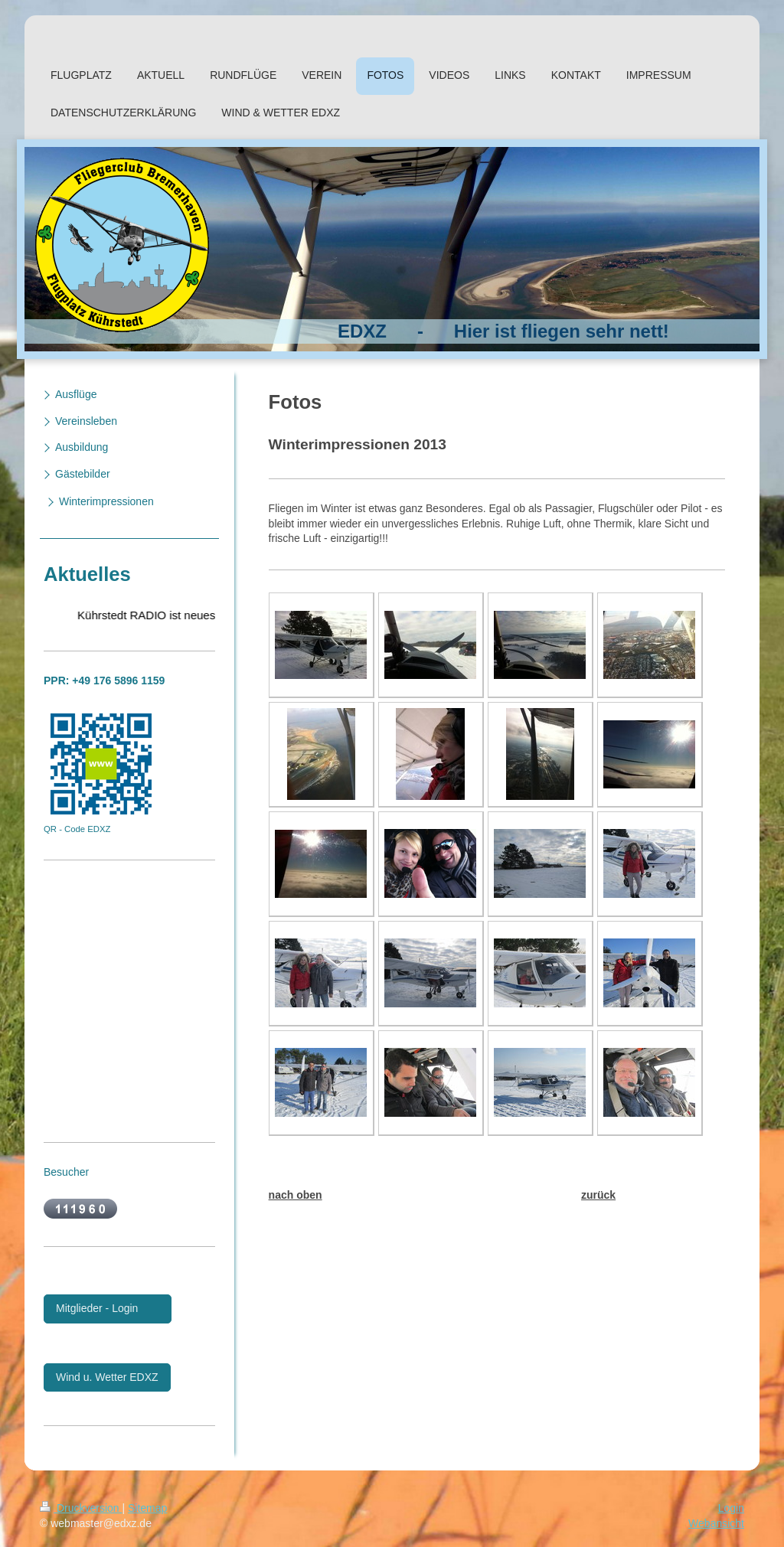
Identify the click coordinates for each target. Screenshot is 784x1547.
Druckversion (81, 1508)
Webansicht (716, 1523)
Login (731, 1508)
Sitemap (147, 1508)
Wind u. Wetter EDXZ (107, 1377)
